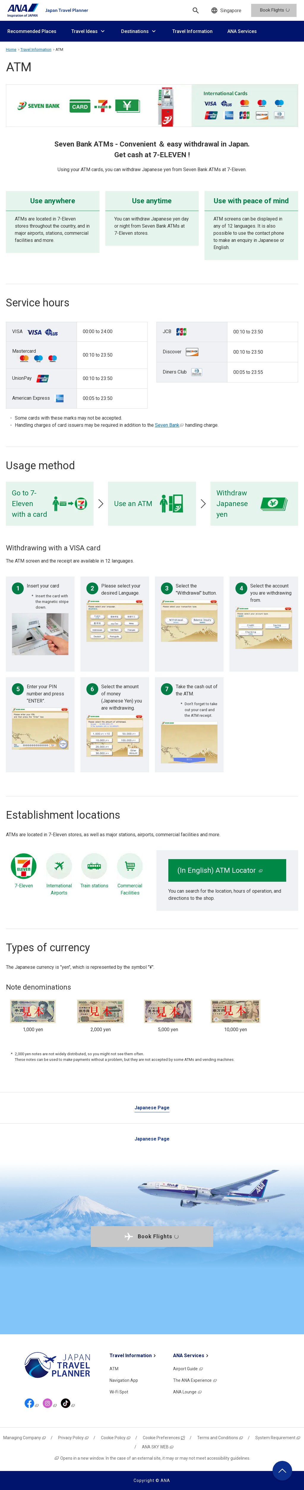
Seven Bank (169, 425)
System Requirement (278, 1437)
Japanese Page (152, 1108)
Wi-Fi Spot (119, 1392)
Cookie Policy (116, 1437)
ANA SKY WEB (158, 1447)
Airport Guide (188, 1368)
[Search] (195, 10)
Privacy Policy (73, 1437)
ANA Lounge (187, 1392)
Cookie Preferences (164, 1437)
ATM (114, 1368)
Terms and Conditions (220, 1437)
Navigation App (124, 1380)
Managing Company (24, 1437)
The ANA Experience (195, 1380)
